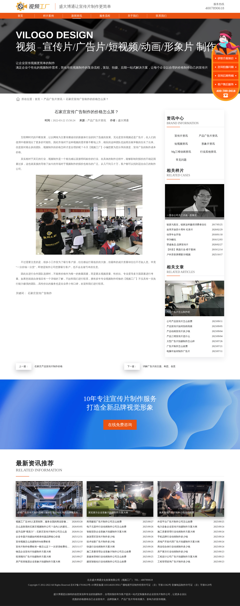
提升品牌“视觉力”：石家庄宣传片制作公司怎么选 (41, 531)
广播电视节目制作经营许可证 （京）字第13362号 (145, 585)
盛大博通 (58, 594)
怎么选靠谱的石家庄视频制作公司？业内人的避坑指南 (43, 526)
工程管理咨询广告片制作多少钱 (174, 561)
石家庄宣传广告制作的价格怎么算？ (87, 99)
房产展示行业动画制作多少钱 (173, 551)
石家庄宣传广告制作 (40, 293)
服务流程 (105, 15)
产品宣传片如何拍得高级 (179, 326)
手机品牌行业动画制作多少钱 (173, 536)
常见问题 (181, 159)
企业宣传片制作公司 (159, 594)
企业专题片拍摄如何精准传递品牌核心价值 (38, 536)
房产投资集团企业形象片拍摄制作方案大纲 (38, 561)
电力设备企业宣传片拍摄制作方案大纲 (177, 526)
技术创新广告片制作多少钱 (101, 541)
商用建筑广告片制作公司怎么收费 (104, 521)
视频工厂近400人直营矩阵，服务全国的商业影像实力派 (43, 521)
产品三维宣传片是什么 (178, 336)
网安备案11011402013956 (107, 585)
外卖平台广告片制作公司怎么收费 (175, 521)
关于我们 (133, 15)
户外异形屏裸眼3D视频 (178, 254)
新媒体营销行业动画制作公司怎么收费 (106, 556)
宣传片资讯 (181, 135)
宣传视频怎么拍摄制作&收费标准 (33, 541)
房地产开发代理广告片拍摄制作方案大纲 (179, 541)
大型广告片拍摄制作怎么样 (181, 341)
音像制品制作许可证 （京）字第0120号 (192, 585)
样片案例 (48, 15)
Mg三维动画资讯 (181, 151)
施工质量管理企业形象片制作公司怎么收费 (109, 551)
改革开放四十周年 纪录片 (180, 229)
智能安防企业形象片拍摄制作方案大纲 (106, 531)
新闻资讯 (76, 15)
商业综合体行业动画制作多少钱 (174, 546)
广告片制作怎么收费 (177, 346)
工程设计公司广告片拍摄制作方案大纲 (177, 556)
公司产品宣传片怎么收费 (179, 321)
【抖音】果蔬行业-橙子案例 (181, 249)
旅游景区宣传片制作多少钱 (101, 536)
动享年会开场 (174, 234)
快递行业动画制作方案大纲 (101, 546)
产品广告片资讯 (53, 99)
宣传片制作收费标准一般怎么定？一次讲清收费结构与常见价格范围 (43, 546)
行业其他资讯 (208, 151)
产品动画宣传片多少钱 (178, 331)
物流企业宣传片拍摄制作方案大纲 (33, 551)
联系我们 (161, 15)
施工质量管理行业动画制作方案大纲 (176, 531)
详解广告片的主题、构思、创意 (159, 366)
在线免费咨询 (120, 425)
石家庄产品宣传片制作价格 (48, 366)
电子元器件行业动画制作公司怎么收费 (106, 526)
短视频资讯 (181, 143)
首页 (20, 15)
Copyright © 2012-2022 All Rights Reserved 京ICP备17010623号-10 (61, 585)
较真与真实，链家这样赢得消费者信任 (186, 224)
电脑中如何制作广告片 (178, 351)
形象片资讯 (208, 143)
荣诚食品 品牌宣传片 (177, 244)
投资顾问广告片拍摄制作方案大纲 (33, 556)
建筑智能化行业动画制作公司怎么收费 (106, 561)
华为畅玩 (171, 239)
